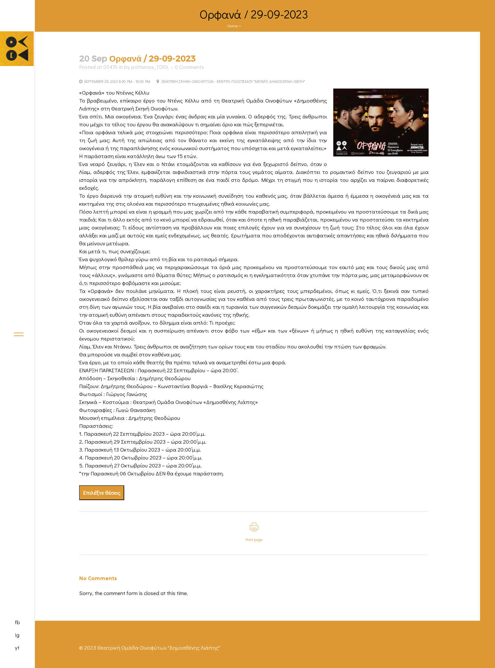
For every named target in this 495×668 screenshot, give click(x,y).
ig (17, 634)
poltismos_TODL (150, 66)
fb (17, 622)
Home (232, 25)
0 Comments (189, 66)
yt (17, 647)
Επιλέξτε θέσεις (101, 492)
